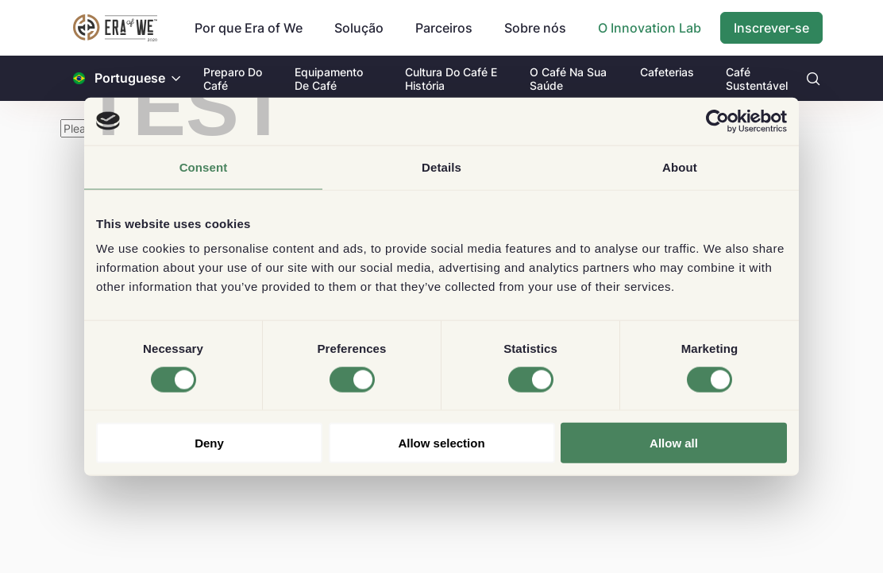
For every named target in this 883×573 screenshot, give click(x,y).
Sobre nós (535, 28)
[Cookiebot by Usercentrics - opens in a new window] (717, 121)
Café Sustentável (757, 78)
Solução (359, 28)
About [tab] (679, 166)
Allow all (674, 443)
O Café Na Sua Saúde (568, 78)
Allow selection (441, 443)
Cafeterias (667, 72)
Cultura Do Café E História (451, 78)
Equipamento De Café (329, 78)
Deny (209, 443)
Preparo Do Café (232, 78)
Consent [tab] (203, 166)
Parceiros (443, 28)
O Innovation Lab (649, 28)
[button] (176, 78)
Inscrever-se (771, 28)
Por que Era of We (249, 28)
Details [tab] (441, 166)
